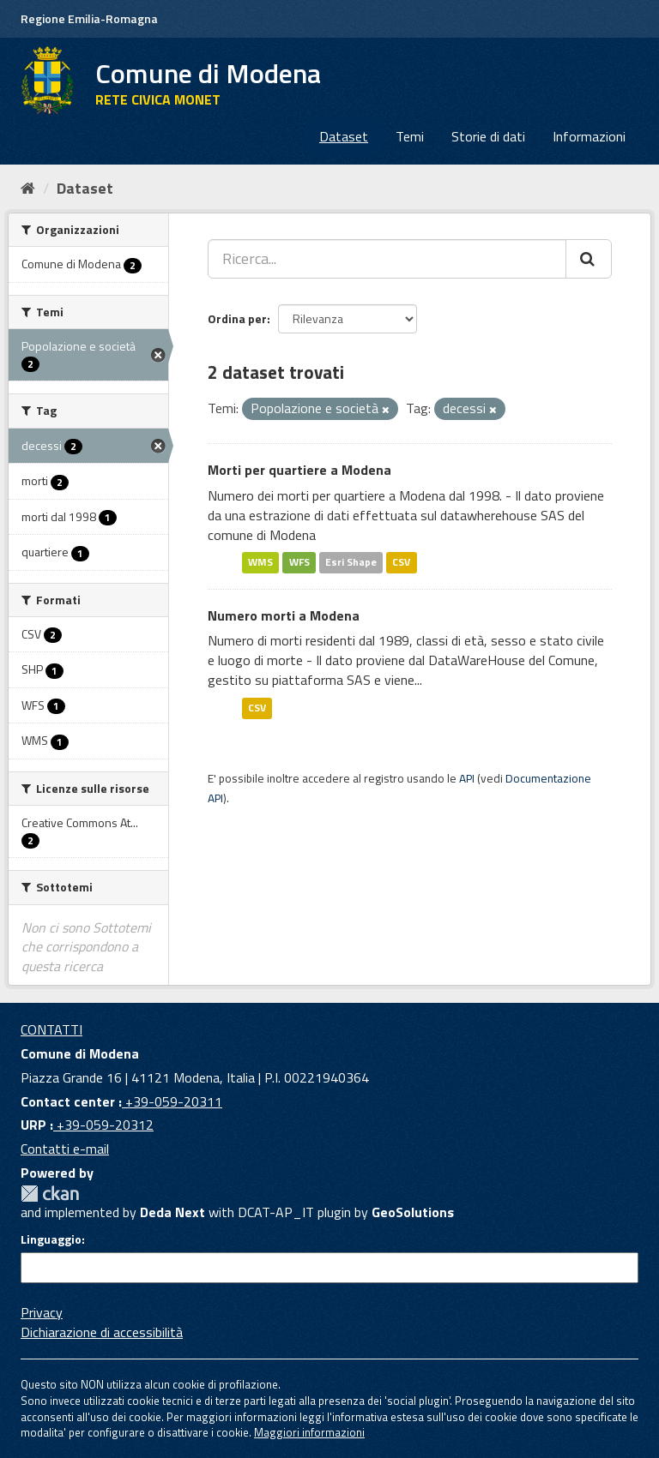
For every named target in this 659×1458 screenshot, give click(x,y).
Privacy (42, 1312)
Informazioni (589, 136)
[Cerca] (588, 259)
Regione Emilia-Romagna (89, 18)
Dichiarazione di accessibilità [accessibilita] (102, 1332)
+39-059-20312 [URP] (103, 1124)
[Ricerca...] (387, 259)
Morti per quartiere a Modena (299, 469)
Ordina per (237, 318)
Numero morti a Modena (284, 615)
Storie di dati (488, 136)
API (467, 778)
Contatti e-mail (65, 1148)
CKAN (50, 1194)
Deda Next (172, 1212)
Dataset (343, 136)
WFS (299, 563)
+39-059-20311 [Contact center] (172, 1101)
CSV (401, 563)
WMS (260, 563)
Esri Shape (351, 563)
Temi (410, 136)
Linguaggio (51, 1239)
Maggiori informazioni (309, 1432)
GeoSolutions (413, 1212)
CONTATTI (51, 1029)
